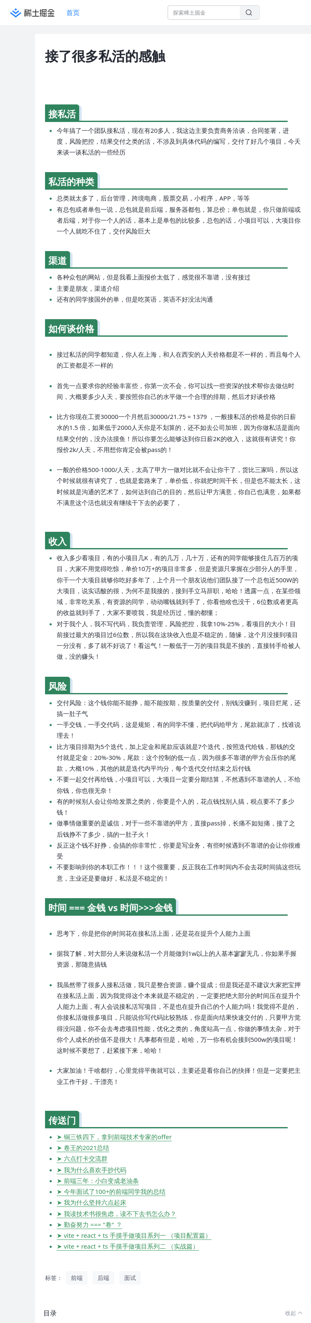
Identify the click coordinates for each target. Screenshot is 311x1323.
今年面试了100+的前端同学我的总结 (115, 1191)
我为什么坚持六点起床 (95, 1202)
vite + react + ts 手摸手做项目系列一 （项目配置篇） (137, 1235)
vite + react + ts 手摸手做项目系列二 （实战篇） (131, 1246)
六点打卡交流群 (86, 1158)
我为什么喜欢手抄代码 (95, 1170)
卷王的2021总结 (86, 1147)
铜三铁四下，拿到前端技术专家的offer (118, 1137)
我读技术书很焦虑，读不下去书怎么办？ (120, 1213)
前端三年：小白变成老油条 (101, 1180)
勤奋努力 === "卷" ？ (93, 1224)
